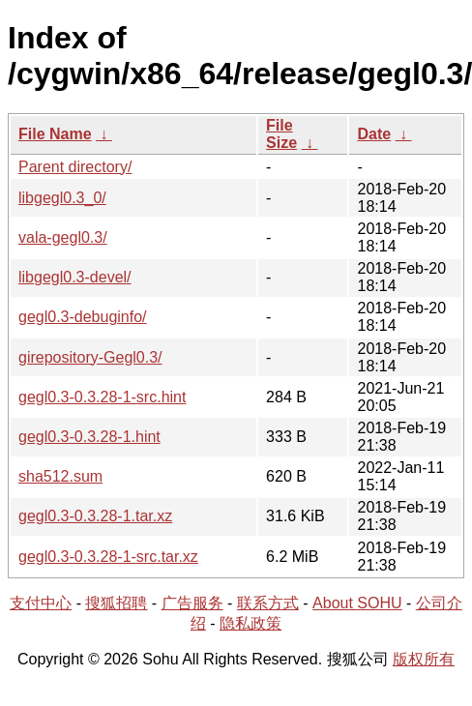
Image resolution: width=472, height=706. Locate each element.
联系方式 (268, 603)
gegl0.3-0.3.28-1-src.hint (102, 397)
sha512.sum (60, 476)
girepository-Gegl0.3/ (90, 357)
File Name (55, 134)
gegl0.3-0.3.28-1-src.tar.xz (108, 556)
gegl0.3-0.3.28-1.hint (89, 436)
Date (374, 134)
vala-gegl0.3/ (62, 237)
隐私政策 (250, 623)
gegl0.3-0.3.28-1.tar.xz (95, 516)
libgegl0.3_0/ (62, 198)
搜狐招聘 (116, 603)
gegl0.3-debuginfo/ (82, 317)
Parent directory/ (75, 167)
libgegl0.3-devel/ (75, 277)
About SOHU (356, 603)
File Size (281, 134)
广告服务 (192, 603)
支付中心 (41, 603)
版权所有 (424, 659)
